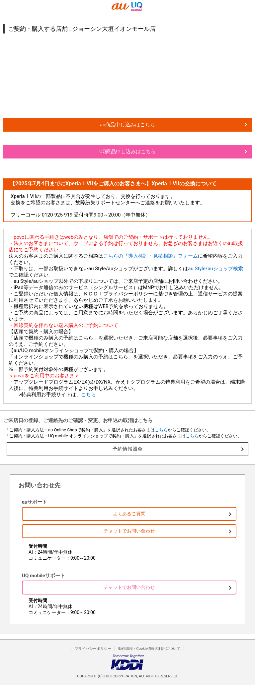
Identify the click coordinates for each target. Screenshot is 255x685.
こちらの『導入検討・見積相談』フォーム (150, 256)
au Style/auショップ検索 (215, 269)
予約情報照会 (127, 449)
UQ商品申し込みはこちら (127, 152)
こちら (88, 395)
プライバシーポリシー (93, 649)
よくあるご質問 (129, 513)
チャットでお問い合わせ (129, 530)
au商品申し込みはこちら (127, 125)
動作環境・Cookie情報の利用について (149, 649)
